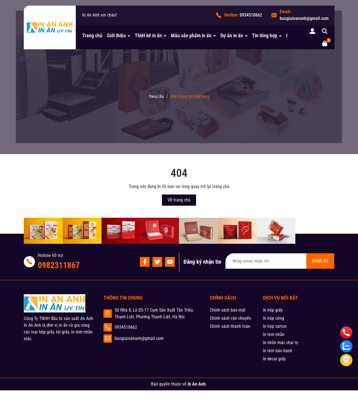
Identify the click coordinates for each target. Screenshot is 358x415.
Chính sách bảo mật (228, 310)
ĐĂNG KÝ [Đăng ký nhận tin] (320, 261)
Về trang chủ (179, 200)
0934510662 (251, 15)
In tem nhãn (273, 334)
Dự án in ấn (232, 35)
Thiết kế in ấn (149, 35)
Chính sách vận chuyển (230, 318)
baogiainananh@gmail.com (304, 18)
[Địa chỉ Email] (279, 261)
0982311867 (59, 265)
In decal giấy (274, 358)
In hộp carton (275, 326)
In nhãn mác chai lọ (280, 342)
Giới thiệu (117, 35)
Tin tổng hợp (265, 35)
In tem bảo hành (277, 350)
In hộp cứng (273, 318)
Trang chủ (92, 35)
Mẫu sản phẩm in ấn (192, 35)
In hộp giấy (273, 310)
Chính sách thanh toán (230, 326)
